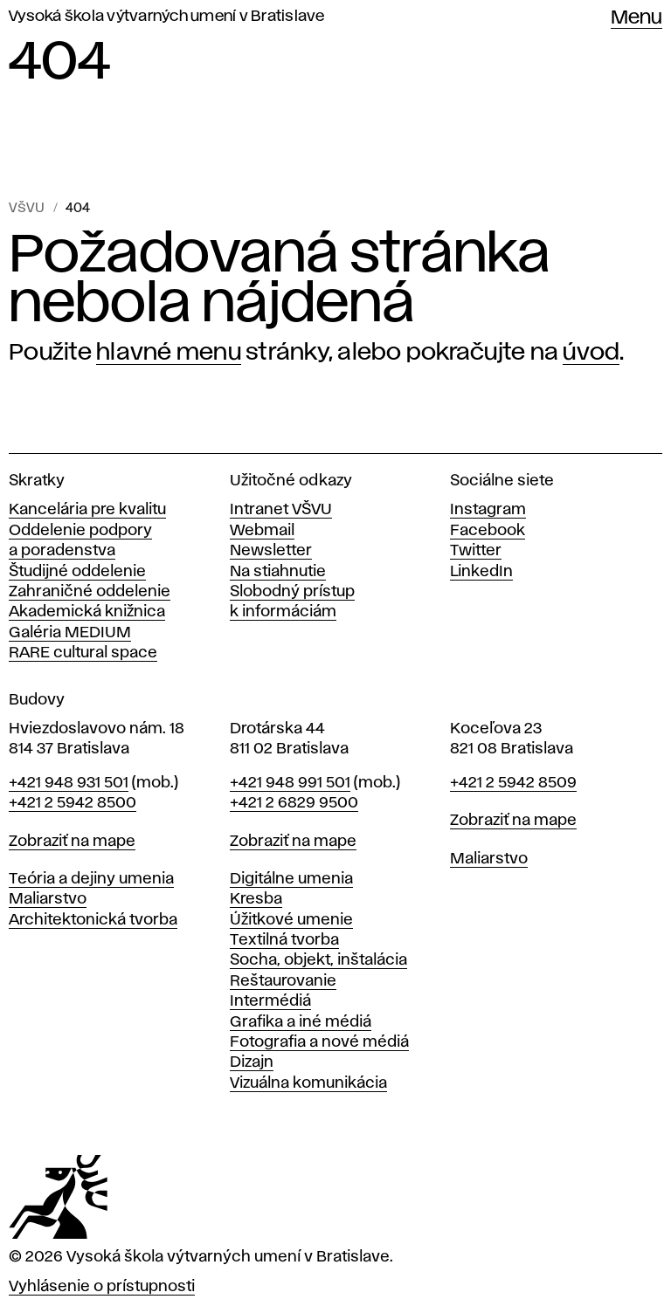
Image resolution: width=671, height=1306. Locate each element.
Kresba (256, 899)
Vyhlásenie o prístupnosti (102, 1287)
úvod (591, 352)
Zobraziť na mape (72, 842)
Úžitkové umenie (291, 920)
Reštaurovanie (283, 981)
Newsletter (271, 551)
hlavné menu (168, 352)
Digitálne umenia (291, 879)
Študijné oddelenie (77, 572)
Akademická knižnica (87, 612)
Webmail (262, 531)
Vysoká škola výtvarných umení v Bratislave (167, 17)
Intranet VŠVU (281, 510)
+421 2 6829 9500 (294, 803)
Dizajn (251, 1062)
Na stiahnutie (278, 572)
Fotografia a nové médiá (319, 1042)
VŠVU (27, 209)
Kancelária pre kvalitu (87, 510)
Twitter (476, 551)
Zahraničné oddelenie (89, 592)
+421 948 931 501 (68, 783)
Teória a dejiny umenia (91, 879)
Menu (636, 18)
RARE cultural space (83, 653)
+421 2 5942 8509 (513, 783)
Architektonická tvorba (93, 920)
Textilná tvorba (284, 940)
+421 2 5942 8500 (72, 803)
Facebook (487, 531)
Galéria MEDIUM (70, 633)
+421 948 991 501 (290, 783)
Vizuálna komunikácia (308, 1083)
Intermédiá (270, 1001)
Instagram (488, 510)
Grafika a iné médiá (300, 1022)
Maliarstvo (47, 899)
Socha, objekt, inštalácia (318, 960)
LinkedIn (481, 572)
